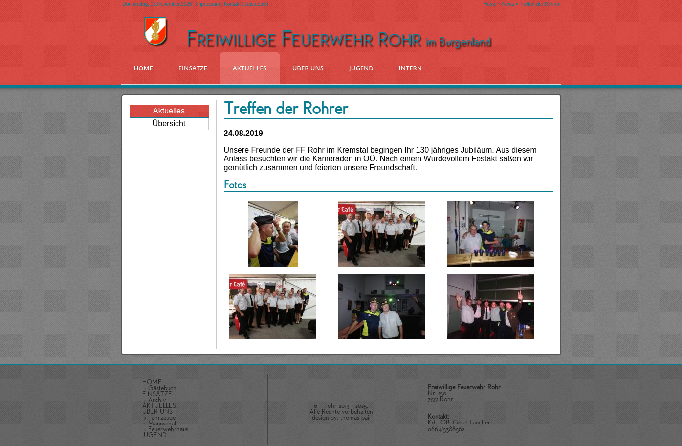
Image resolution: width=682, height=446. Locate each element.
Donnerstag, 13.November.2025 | (159, 4)
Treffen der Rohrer (540, 4)
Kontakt (232, 4)
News (508, 4)
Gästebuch (256, 4)
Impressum (208, 4)
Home (490, 4)
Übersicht (169, 123)
